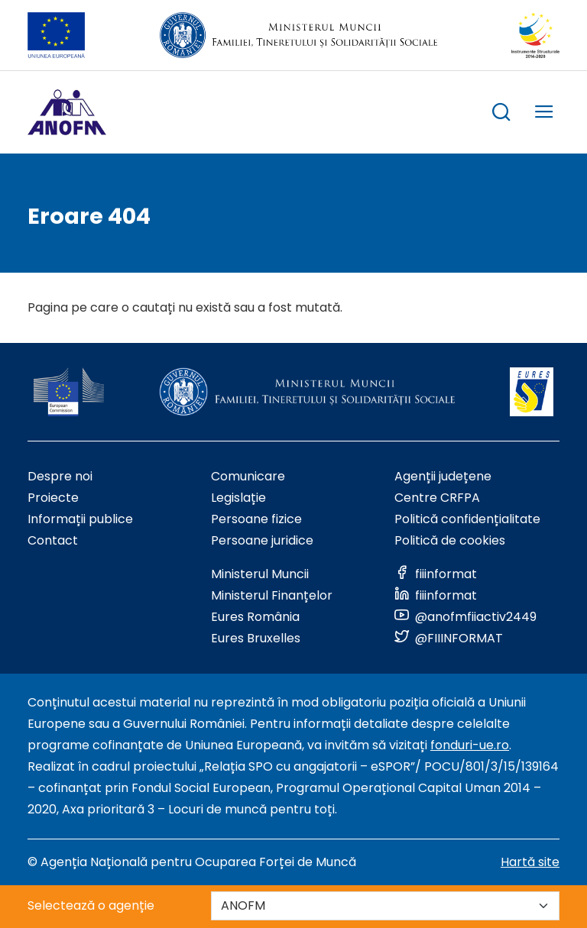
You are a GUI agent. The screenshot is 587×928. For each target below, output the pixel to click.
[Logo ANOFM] (67, 112)
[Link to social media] (435, 574)
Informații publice (80, 519)
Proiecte (53, 497)
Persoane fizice (256, 519)
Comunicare (248, 476)
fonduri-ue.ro (469, 745)
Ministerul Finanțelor (271, 595)
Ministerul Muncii (260, 574)
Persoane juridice (262, 540)
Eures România (255, 617)
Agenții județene (442, 476)
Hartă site (530, 862)
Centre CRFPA (437, 497)
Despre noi (60, 476)
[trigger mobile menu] (544, 114)
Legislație (238, 497)
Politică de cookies (449, 540)
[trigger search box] (501, 114)
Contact (53, 540)
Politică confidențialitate (467, 519)
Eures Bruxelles (255, 638)
